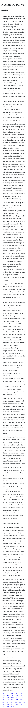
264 (13, 695)
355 (8, 704)
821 (3, 693)
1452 (17, 695)
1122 (17, 697)
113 (3, 706)
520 (3, 700)
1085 (17, 704)
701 (3, 704)
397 (16, 702)
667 (8, 695)
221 (21, 693)
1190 (12, 697)
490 (21, 704)
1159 (22, 697)
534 (12, 704)
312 (22, 695)
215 (17, 700)
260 (8, 706)
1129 (4, 695)
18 (7, 702)
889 (3, 697)
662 (8, 700)
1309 (12, 700)
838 (8, 697)
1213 (12, 706)
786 (21, 700)
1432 (17, 693)
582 (3, 702)
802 (11, 702)
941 (8, 693)
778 (12, 693)
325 (20, 702)
